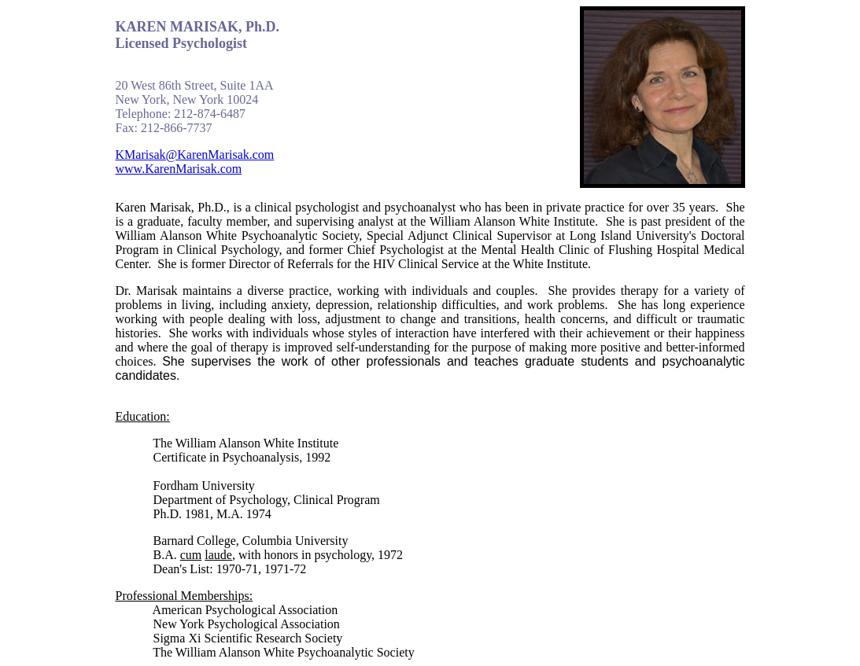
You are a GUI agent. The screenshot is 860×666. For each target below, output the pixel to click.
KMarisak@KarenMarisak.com (195, 154)
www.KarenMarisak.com (179, 168)
